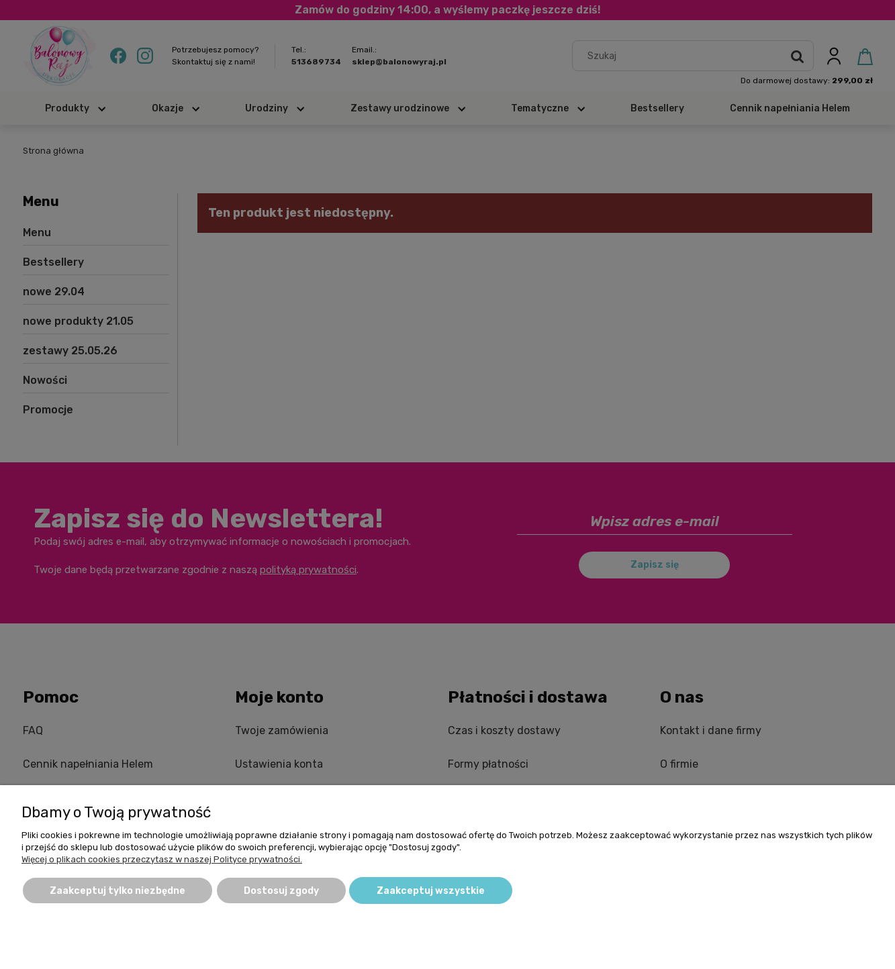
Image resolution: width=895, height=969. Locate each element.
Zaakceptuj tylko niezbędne (117, 891)
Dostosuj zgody (281, 891)
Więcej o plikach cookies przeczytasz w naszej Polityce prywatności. (161, 859)
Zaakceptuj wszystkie (431, 891)
